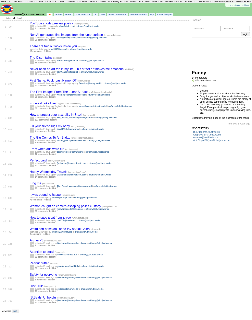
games (103, 2)
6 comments (40, 280)
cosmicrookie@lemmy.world (70, 152)
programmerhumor (224, 2)
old (95, 14)
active (58, 14)
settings (245, 5)
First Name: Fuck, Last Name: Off (53, 80)
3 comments (40, 143)
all (10, 2)
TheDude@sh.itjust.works (206, 132)
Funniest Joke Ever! (44, 103)
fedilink (51, 28)
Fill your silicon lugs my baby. (50, 126)
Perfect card (39, 160)
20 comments (41, 40)
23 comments (41, 165)
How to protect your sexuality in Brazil (56, 114)
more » (247, 2)
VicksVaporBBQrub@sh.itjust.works (211, 140)
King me (36, 183)
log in (229, 5)
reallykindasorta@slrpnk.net (70, 209)
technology (20, 2)
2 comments (35, 234)
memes (72, 2)
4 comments (40, 131)
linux (40, 2)
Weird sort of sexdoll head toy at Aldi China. (61, 229)
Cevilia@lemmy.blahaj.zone (69, 38)
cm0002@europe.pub (61, 198)
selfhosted (51, 2)
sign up (237, 5)
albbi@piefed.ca (66, 26)
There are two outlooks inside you (54, 46)
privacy (93, 2)
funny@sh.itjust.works (29, 14)
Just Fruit (37, 286)
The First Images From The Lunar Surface (59, 92)
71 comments (41, 302)
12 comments (41, 154)
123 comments (42, 120)
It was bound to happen (46, 194)
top (152, 14)
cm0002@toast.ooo (66, 220)
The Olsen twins (41, 57)
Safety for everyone (44, 274)
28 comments (41, 74)
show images (164, 14)
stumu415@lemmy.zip (62, 232)
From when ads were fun (47, 149)
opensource (136, 2)
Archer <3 (37, 240)
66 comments (41, 268)
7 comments (40, 245)
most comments (117, 14)
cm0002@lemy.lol (59, 49)
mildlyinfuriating (154, 2)
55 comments (41, 63)
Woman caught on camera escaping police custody (66, 206)
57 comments (41, 108)
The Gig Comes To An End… (50, 137)
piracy (32, 2)
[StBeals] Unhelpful (43, 297)
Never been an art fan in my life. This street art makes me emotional (77, 69)
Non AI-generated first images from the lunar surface (67, 34)
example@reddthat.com (205, 137)
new (103, 14)
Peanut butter (40, 263)
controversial (83, 14)
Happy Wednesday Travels (49, 171)
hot (49, 14)
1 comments (40, 28)
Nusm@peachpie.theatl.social (71, 95)
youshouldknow (173, 2)
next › (15, 311)
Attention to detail (42, 251)
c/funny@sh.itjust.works (88, 26)
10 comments (36, 51)
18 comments (41, 188)
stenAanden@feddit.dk (67, 60)
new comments (138, 14)
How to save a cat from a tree (51, 217)
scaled (68, 14)
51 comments (41, 257)
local (20, 18)
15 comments (41, 291)
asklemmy (82, 2)
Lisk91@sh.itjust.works (68, 129)
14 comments (41, 177)
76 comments (36, 200)
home (3, 2)
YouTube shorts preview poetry (52, 23)
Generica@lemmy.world (90, 83)
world (63, 2)
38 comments (41, 211)
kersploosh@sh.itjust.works (207, 134)
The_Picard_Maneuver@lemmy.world (74, 118)
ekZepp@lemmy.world (67, 289)
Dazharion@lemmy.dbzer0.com (71, 163)
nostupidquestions (118, 2)
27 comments (41, 85)
